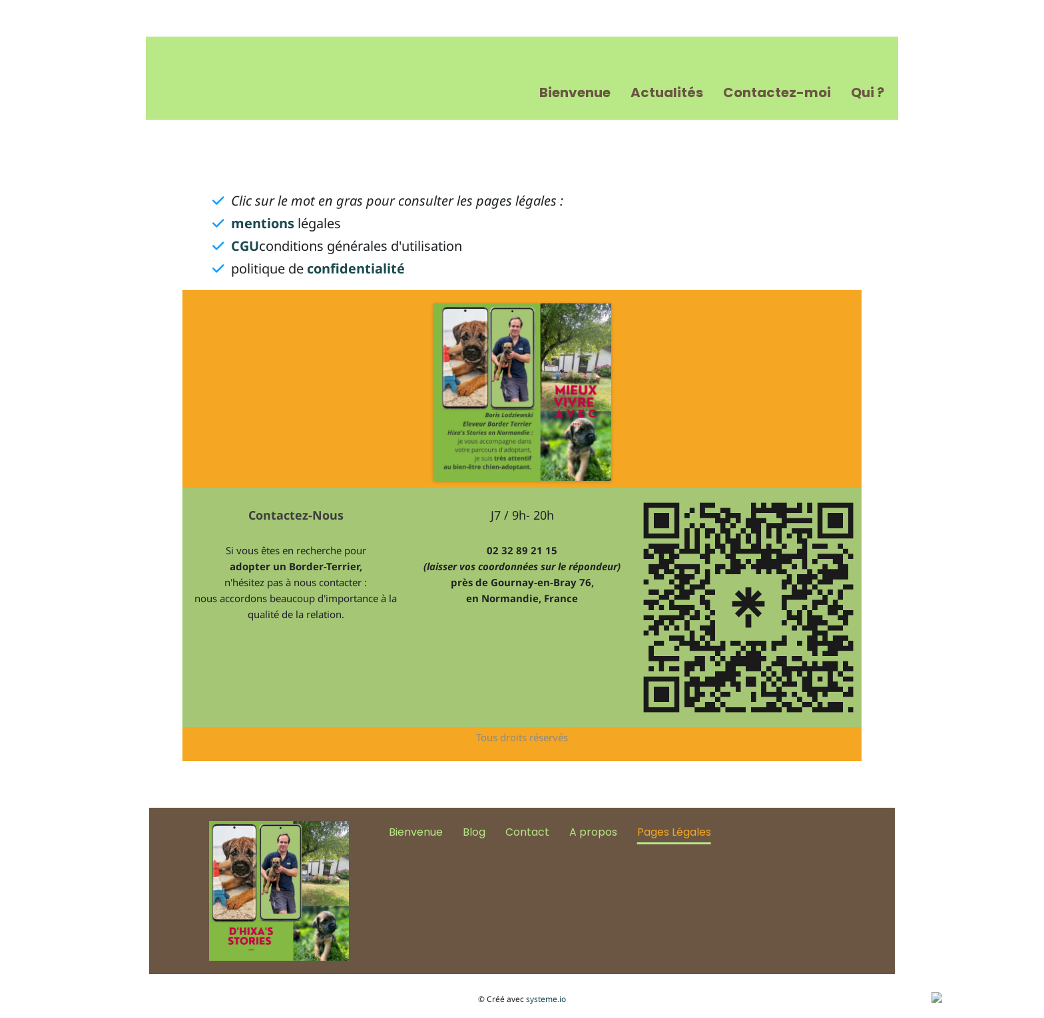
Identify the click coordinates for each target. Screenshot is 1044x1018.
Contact (527, 832)
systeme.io (546, 999)
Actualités (667, 92)
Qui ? (867, 92)
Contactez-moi (777, 92)
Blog (474, 832)
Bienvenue (575, 92)
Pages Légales (674, 832)
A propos (593, 832)
